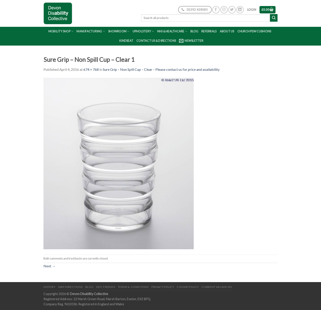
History (49, 287)
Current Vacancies (217, 287)
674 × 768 (91, 69)
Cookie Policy (188, 287)
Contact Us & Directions (156, 40)
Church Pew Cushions (254, 31)
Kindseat (126, 40)
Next (49, 266)
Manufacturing (90, 31)
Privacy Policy (162, 287)
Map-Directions (70, 287)
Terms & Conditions (133, 287)
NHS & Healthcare (172, 31)
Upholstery (143, 31)
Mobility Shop (61, 31)
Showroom (119, 31)
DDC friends (105, 287)
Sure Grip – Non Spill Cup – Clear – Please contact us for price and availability (161, 69)
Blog (194, 31)
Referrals (208, 31)
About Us (227, 31)
